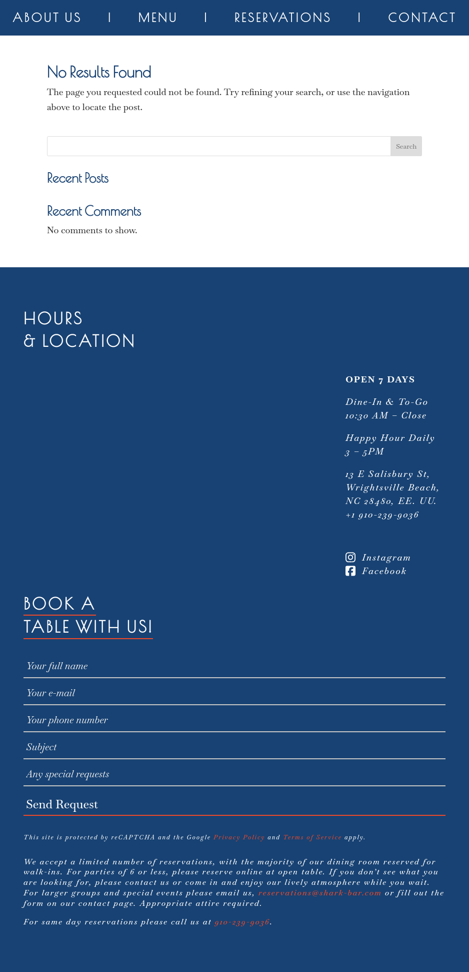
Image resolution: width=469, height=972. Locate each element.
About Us (47, 18)
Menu (158, 18)
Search (406, 146)
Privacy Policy (239, 837)
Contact (422, 18)
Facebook (376, 571)
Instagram (379, 557)
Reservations (283, 18)
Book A (60, 603)
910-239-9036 (242, 921)
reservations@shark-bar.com (320, 892)
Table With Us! (88, 626)
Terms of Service (312, 837)
